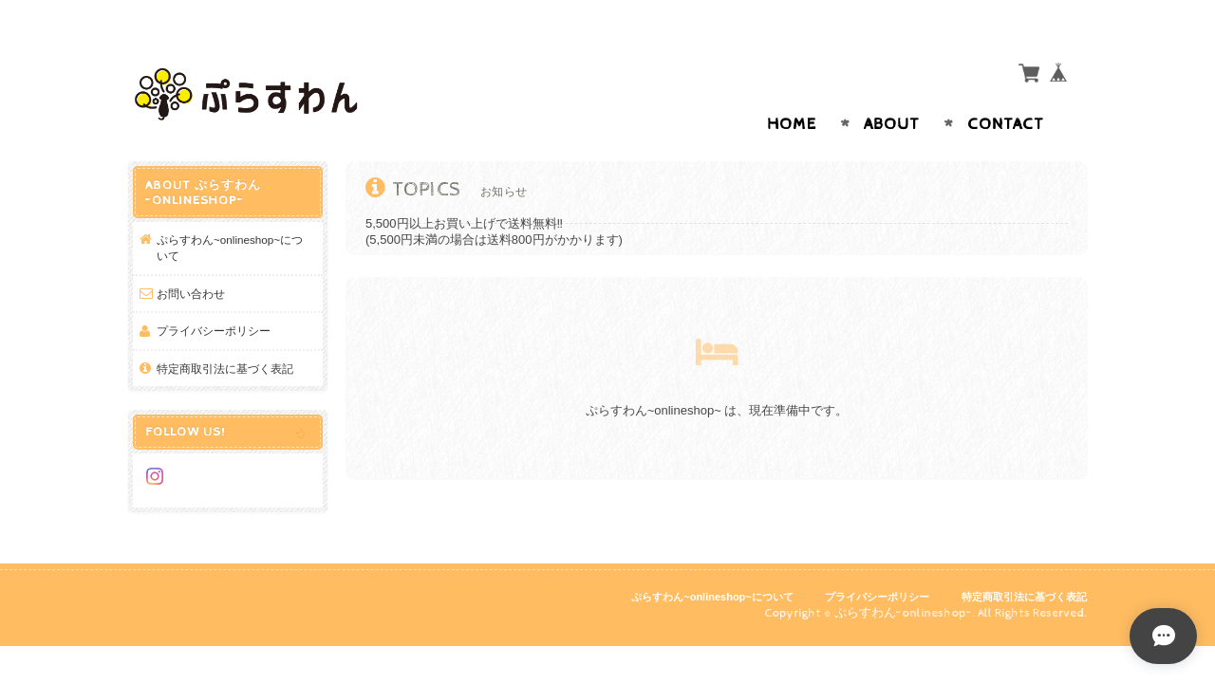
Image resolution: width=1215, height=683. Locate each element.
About (892, 87)
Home (791, 87)
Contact (1005, 87)
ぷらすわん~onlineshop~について (230, 211)
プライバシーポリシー (214, 293)
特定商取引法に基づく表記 (225, 331)
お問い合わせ (191, 256)
